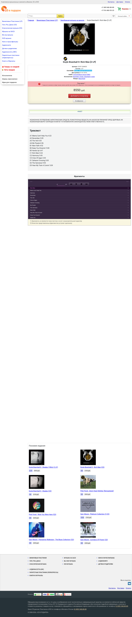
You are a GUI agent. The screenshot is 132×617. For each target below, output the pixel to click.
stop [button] (81, 184)
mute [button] (57, 184)
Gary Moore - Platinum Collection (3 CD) (94, 514)
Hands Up (32, 217)
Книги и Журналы (8, 61)
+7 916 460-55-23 (107, 10)
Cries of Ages (33, 200)
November (33, 195)
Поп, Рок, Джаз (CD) (9, 25)
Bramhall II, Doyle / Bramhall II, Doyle (84, 76)
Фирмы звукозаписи (9, 79)
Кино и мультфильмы (10, 42)
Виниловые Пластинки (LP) (12, 21)
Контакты (111, 2)
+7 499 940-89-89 (107, 7)
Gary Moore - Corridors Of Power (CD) (94, 540)
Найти (60, 16)
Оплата (127, 2)
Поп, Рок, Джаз (35, 561)
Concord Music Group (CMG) (81, 74)
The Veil (32, 197)
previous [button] (71, 184)
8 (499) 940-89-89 (122, 606)
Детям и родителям (9, 48)
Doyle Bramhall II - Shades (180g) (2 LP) (43, 467)
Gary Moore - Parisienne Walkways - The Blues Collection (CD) (51, 540)
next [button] (86, 184)
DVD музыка (6, 38)
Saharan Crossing (34, 202)
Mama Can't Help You (35, 190)
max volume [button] (66, 184)
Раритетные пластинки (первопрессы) (10, 56)
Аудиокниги (6, 45)
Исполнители (7, 75)
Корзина (126, 9)
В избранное (79, 101)
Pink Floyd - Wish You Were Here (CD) (42, 514)
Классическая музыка (38, 564)
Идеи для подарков (9, 82)
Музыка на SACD (8, 31)
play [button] (79, 165)
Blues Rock (82, 78)
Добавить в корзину (79, 96)
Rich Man (32, 188)
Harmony (32, 193)
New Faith (32, 210)
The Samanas (33, 207)
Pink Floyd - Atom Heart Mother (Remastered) (97, 491)
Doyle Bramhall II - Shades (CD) (40, 491)
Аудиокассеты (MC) (9, 52)
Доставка (119, 2)
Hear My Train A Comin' (36, 212)
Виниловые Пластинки (38, 558)
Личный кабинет (123, 16)
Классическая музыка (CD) (12, 28)
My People (33, 205)
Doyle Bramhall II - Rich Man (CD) (92, 467)
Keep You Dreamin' (35, 215)
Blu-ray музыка (7, 35)
